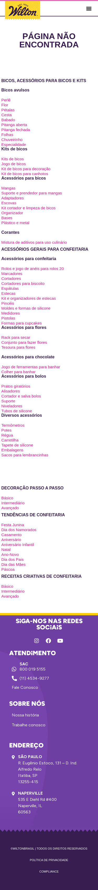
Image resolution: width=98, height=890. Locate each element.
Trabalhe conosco (28, 724)
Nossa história (25, 715)
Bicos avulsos (15, 90)
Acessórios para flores (24, 327)
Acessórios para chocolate (28, 357)
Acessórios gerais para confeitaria (44, 249)
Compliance (49, 871)
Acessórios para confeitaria (28, 258)
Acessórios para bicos (23, 178)
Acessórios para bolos (23, 376)
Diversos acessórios (21, 415)
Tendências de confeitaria (33, 515)
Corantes (10, 232)
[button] (88, 8)
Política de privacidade (49, 860)
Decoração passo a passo (32, 488)
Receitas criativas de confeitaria (41, 576)
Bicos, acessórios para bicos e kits (43, 80)
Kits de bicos (14, 149)
